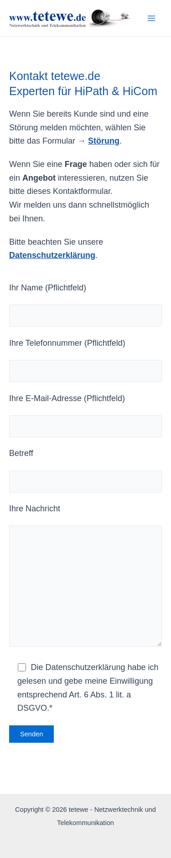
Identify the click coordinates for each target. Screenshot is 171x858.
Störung (103, 140)
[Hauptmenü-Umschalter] (151, 18)
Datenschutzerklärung (52, 255)
